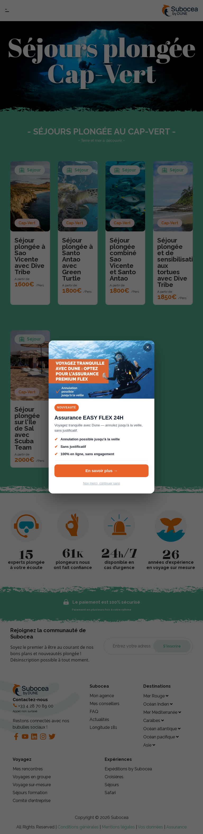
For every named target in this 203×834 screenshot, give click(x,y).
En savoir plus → (101, 470)
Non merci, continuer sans (101, 483)
